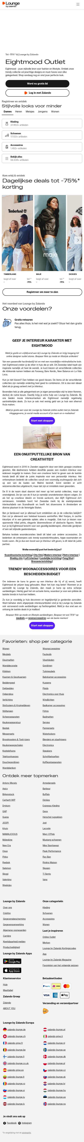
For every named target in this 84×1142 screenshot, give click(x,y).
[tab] (7, 112)
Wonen (46, 924)
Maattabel (8, 990)
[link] (42, 123)
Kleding (46, 907)
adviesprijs (26, 1133)
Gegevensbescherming (14, 919)
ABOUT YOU (9, 1008)
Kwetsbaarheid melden (14, 941)
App (44, 954)
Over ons (7, 907)
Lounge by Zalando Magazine (57, 959)
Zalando (7, 1002)
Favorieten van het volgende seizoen (60, 965)
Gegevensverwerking (13, 924)
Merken (46, 942)
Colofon (7, 913)
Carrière (7, 936)
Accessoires (48, 919)
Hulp (5, 984)
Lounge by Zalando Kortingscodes (59, 948)
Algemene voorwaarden (14, 930)
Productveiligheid (11, 947)
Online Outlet (49, 937)
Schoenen (47, 913)
